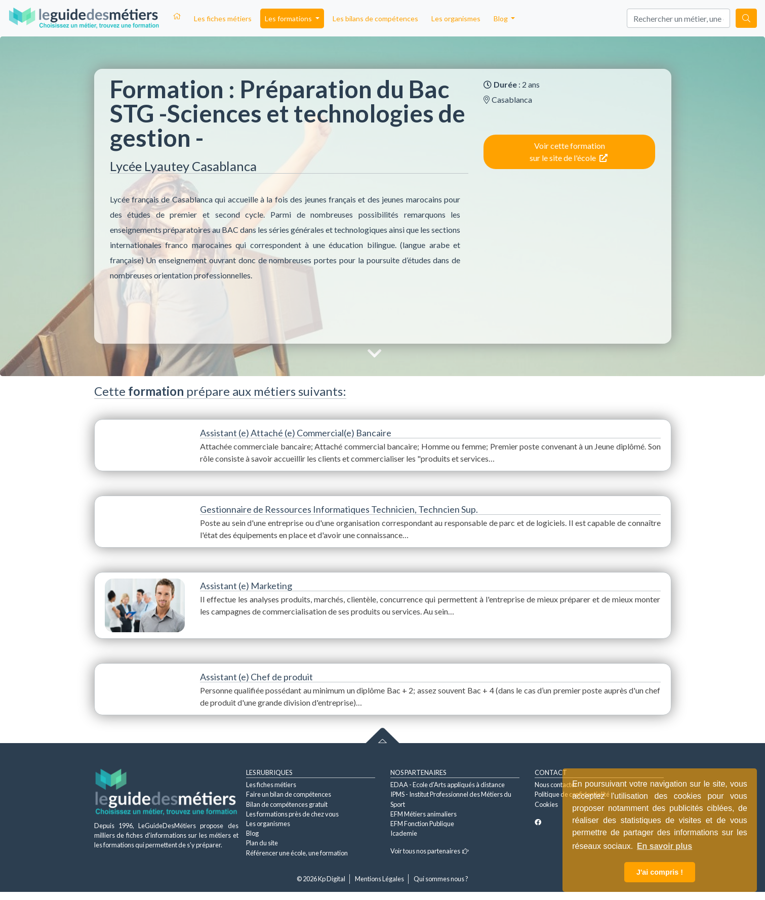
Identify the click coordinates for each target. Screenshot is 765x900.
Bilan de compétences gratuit (287, 804)
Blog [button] (501, 18)
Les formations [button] (289, 18)
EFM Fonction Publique (422, 824)
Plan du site (262, 843)
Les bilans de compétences (375, 18)
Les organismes (455, 18)
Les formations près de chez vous (292, 814)
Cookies (546, 804)
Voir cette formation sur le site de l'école (569, 151)
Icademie (403, 833)
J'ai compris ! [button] (659, 872)
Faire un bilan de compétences (288, 794)
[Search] (678, 18)
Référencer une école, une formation (297, 853)
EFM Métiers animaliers (423, 814)
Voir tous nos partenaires (429, 851)
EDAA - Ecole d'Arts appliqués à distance (447, 785)
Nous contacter (556, 785)
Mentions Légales (379, 879)
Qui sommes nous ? (441, 879)
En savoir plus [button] (664, 846)
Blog (252, 833)
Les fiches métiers (223, 18)
